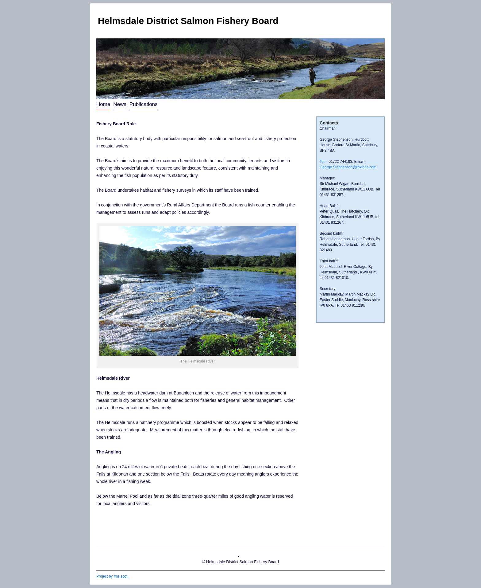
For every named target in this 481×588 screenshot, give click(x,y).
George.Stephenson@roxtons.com (348, 167)
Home (103, 104)
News (119, 104)
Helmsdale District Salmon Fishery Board (188, 21)
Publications (143, 104)
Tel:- (323, 161)
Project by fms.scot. (112, 576)
